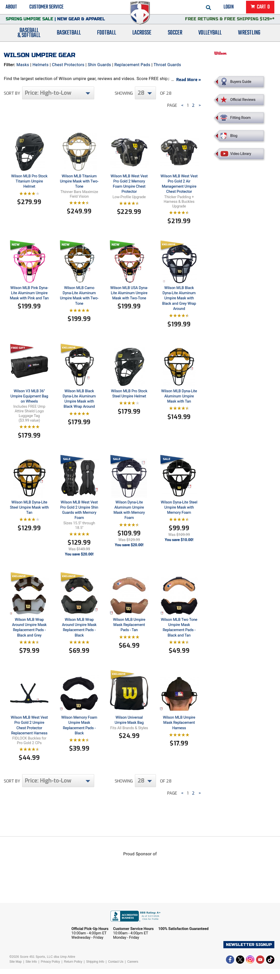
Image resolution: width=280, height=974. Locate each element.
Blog (234, 136)
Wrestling (249, 36)
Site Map (16, 967)
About (11, 7)
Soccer (175, 36)
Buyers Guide (240, 82)
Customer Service (46, 7)
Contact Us (115, 967)
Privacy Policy (50, 967)
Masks (22, 64)
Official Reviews (243, 100)
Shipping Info (95, 967)
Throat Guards (167, 64)
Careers (132, 967)
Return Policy (73, 967)
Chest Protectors (68, 64)
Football (106, 36)
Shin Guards (99, 64)
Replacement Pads (132, 64)
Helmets (40, 64)
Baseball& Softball (29, 37)
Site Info (31, 967)
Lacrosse (141, 36)
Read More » (188, 85)
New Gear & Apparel (81, 21)
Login (229, 7)
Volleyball (210, 36)
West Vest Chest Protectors (115, 84)
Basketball (69, 36)
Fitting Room (240, 118)
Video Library (240, 154)
